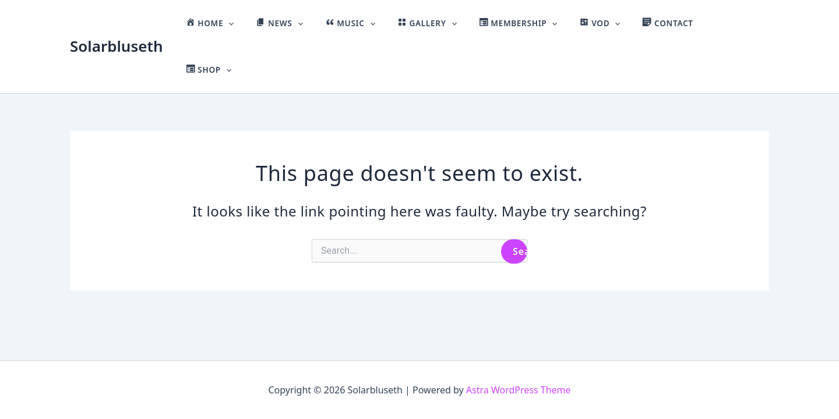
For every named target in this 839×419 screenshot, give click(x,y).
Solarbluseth (116, 22)
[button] (272, 23)
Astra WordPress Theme (518, 390)
